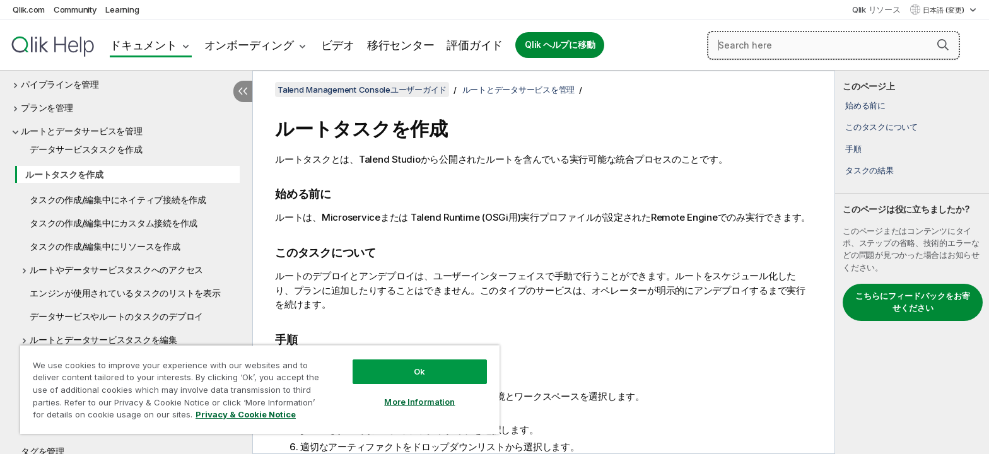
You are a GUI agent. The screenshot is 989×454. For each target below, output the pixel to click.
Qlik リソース (876, 9)
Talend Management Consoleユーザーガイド (362, 89)
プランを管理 (47, 107)
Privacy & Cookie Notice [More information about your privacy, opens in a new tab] (246, 414)
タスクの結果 (869, 170)
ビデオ (337, 45)
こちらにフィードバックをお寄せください (912, 302)
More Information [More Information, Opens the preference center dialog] (419, 402)
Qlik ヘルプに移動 (560, 45)
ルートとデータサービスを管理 (82, 130)
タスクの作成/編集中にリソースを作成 (105, 246)
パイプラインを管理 (60, 84)
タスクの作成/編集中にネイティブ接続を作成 (118, 199)
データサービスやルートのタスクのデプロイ (116, 316)
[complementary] (912, 262)
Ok (419, 371)
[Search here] (833, 45)
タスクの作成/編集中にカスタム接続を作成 (113, 223)
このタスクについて (881, 127)
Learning (122, 9)
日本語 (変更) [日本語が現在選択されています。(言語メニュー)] (944, 10)
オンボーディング (249, 45)
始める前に (865, 105)
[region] (260, 389)
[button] (942, 44)
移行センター (401, 45)
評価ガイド (475, 45)
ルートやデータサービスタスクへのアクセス (116, 269)
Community (75, 9)
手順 (853, 149)
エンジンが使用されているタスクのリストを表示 (125, 293)
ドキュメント (143, 45)
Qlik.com (29, 9)
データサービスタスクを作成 (86, 149)
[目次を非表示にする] (242, 91)
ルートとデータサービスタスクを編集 (103, 339)
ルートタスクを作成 (64, 174)
